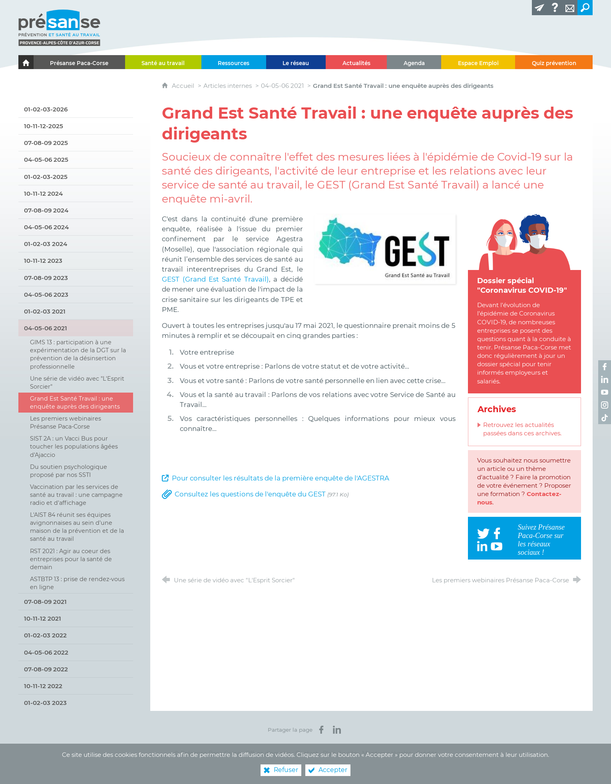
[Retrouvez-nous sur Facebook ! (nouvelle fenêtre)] (604, 366)
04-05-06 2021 (282, 85)
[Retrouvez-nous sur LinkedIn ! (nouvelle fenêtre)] (604, 379)
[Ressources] (233, 62)
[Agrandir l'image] (385, 248)
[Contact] (569, 7)
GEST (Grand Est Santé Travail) (215, 279)
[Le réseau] (296, 62)
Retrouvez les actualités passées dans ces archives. (522, 429)
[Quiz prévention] (554, 62)
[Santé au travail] (163, 62)
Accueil (184, 85)
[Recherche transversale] (585, 7)
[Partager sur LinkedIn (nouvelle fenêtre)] (337, 729)
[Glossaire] (554, 7)
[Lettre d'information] (539, 7)
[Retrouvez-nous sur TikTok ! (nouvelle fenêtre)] (604, 417)
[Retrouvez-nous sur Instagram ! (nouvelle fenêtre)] (604, 405)
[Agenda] (414, 62)
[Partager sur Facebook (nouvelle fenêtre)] (321, 729)
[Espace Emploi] (478, 62)
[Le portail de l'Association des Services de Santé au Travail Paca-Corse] (26, 62)
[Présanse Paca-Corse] (79, 62)
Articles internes (227, 85)
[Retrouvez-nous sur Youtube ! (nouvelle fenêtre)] (604, 392)
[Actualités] (356, 62)
